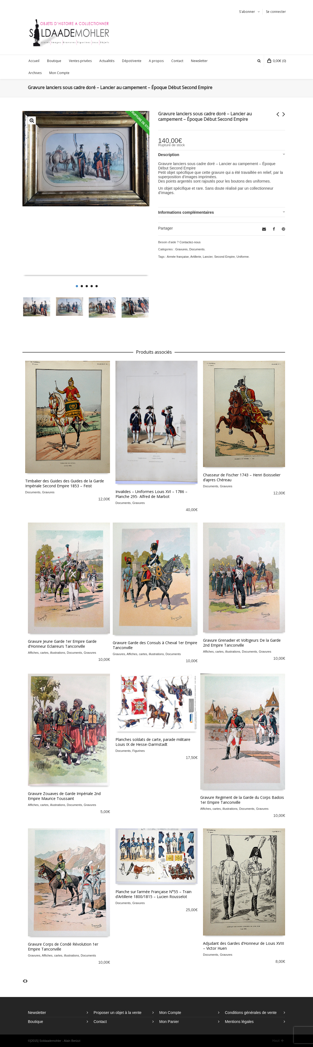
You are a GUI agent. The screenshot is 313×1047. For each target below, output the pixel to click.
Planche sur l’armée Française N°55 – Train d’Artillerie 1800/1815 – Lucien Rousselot (153, 894)
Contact (100, 1021)
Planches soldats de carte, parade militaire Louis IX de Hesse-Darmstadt (152, 742)
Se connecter (276, 11)
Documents (197, 249)
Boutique (35, 1021)
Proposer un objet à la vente (117, 1012)
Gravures (181, 249)
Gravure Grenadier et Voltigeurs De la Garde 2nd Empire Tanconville (242, 643)
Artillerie (195, 256)
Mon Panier (169, 1021)
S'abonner (247, 11)
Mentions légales (239, 1021)
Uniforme (242, 256)
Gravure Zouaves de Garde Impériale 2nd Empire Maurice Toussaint (64, 796)
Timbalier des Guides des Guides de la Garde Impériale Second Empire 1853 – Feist (64, 483)
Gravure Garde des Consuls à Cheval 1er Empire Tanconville (155, 645)
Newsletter (37, 1012)
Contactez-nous (190, 242)
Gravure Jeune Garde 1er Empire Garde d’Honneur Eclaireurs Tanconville (62, 644)
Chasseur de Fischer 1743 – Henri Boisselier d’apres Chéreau (241, 477)
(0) (276, 60)
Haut (278, 1041)
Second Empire (224, 256)
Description (168, 154)
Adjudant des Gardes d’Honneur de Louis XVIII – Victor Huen (243, 946)
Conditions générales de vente (251, 1012)
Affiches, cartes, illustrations (46, 652)
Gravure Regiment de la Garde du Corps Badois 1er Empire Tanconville (242, 800)
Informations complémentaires (186, 212)
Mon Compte (170, 1012)
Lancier (207, 256)
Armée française (178, 256)
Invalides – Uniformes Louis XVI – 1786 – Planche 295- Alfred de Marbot (151, 494)
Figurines (138, 750)
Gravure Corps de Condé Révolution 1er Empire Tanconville (63, 947)
